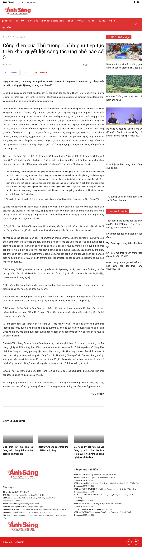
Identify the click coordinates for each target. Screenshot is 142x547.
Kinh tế (22, 37)
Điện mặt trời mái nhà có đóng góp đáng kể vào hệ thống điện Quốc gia (18, 450)
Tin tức (15, 37)
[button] (136, 24)
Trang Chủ (7, 37)
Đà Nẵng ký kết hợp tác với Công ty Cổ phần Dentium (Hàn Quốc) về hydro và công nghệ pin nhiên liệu (124, 132)
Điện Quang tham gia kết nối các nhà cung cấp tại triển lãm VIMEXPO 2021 (124, 266)
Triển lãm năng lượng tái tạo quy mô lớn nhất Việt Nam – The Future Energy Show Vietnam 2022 (124, 224)
